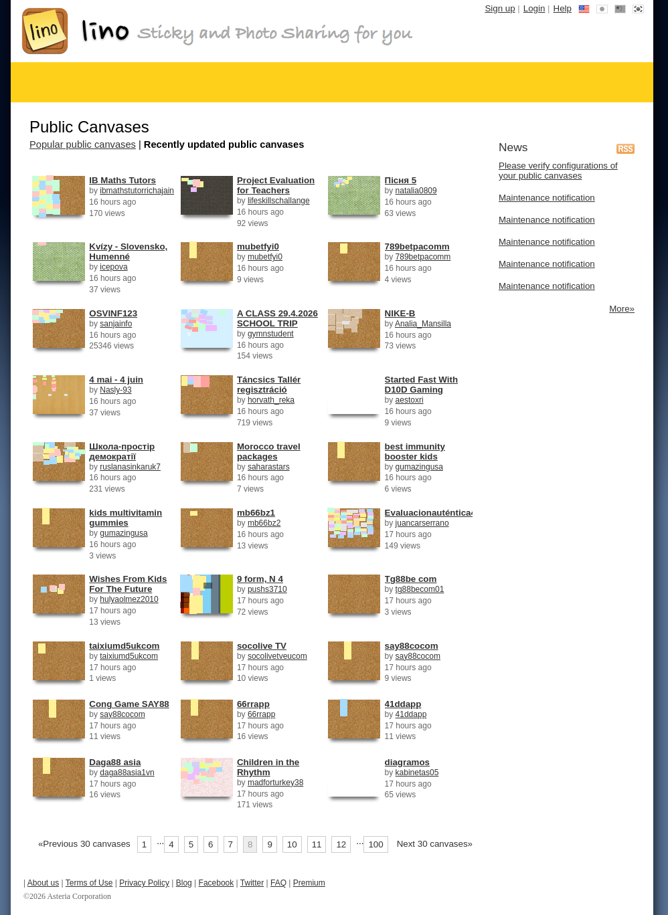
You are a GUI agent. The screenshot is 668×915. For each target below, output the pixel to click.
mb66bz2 (264, 523)
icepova (113, 267)
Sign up (500, 8)
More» (622, 309)
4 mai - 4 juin (116, 380)
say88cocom (411, 646)
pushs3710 (267, 589)
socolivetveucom (277, 656)
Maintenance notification (547, 198)
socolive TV (261, 646)
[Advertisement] (566, 395)
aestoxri (410, 400)
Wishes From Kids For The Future (128, 584)
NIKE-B (400, 313)
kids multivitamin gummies (125, 518)
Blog (184, 883)
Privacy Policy (144, 883)
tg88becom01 (420, 589)
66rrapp (253, 704)
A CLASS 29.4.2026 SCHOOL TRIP (277, 318)
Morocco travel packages (269, 451)
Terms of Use (89, 883)
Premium (309, 883)
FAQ (278, 883)
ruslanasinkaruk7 (130, 467)
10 (292, 844)
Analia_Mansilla (423, 323)
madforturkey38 (275, 782)
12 (341, 844)
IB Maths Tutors (122, 180)
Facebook (216, 883)
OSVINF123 (113, 313)
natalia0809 (416, 190)
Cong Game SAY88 (129, 704)
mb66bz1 (256, 513)
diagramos (407, 762)
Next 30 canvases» (435, 844)
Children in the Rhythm (268, 767)
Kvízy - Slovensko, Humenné (128, 251)
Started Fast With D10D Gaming (421, 385)
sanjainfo (116, 323)
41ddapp (403, 704)
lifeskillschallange (279, 200)
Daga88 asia (115, 762)
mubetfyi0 (258, 246)
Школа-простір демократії (122, 451)
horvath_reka (271, 400)
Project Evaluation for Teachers (276, 185)
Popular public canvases (82, 144)
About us (43, 883)
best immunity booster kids (415, 451)
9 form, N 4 (260, 579)
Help (563, 8)
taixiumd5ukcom (124, 646)
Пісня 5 (401, 180)
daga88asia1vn (127, 772)
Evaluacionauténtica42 (433, 513)
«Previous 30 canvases (84, 844)
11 (317, 844)
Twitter (252, 883)
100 (375, 844)
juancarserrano (422, 523)
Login (534, 8)
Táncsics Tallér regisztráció (269, 385)
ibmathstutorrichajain (137, 190)
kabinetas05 (417, 772)
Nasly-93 (115, 390)
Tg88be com (411, 579)
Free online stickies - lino (217, 31)
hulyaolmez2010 (129, 599)
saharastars (269, 467)
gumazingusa (419, 467)
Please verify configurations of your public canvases (558, 171)
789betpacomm (417, 246)
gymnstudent (271, 333)
